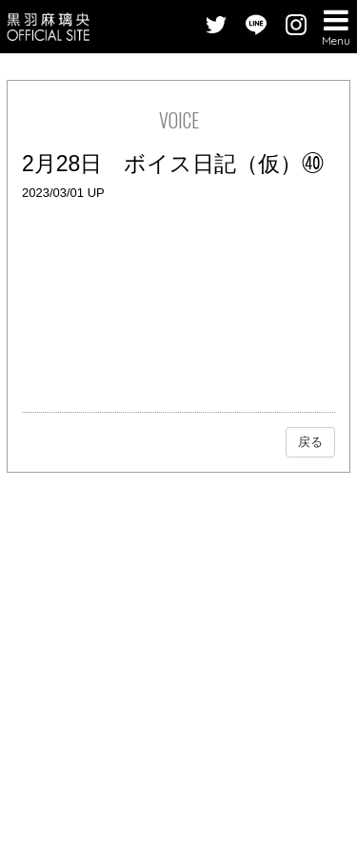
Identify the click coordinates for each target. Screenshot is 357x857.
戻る (310, 442)
